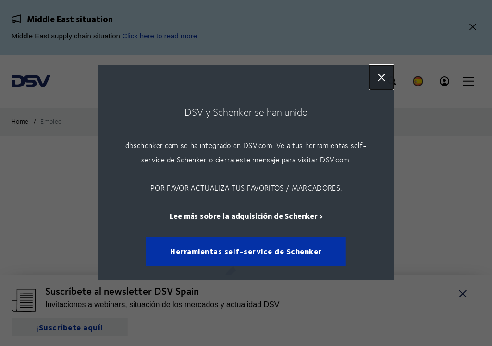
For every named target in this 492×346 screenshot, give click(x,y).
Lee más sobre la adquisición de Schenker (244, 216)
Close (381, 77)
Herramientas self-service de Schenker (246, 252)
